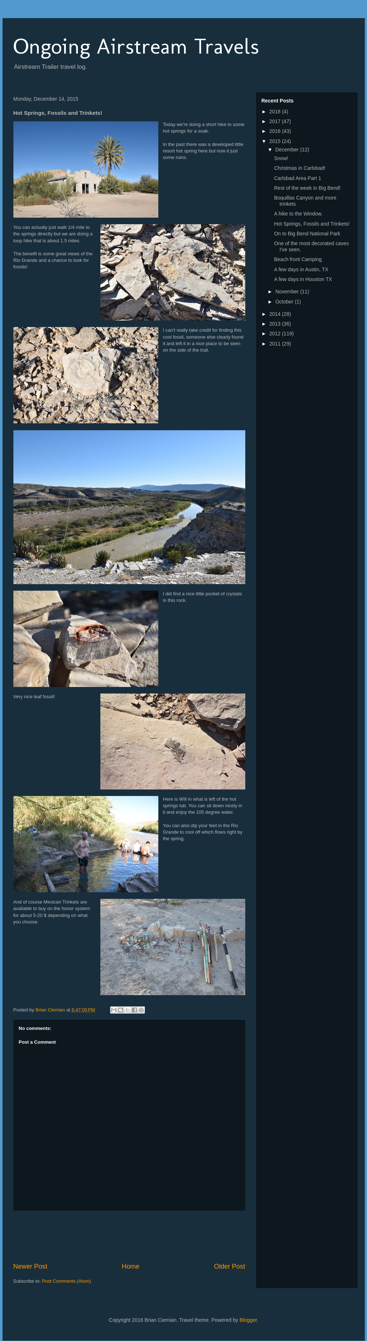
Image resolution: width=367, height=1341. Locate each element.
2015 (275, 141)
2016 (275, 131)
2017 (275, 121)
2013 (275, 324)
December (287, 149)
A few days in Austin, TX (301, 269)
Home (130, 1266)
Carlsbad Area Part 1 (297, 178)
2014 (275, 314)
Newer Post (30, 1266)
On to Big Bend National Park (307, 233)
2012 (275, 333)
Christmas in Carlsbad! (299, 168)
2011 (275, 344)
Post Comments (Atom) (66, 1281)
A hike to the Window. (298, 214)
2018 (275, 111)
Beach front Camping (298, 259)
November (287, 291)
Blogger (248, 1320)
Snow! (281, 158)
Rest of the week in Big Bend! (307, 188)
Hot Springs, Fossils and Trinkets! (312, 224)
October (285, 302)
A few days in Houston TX (303, 279)
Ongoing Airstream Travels (136, 46)
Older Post (229, 1266)
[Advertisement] (145, 1236)
